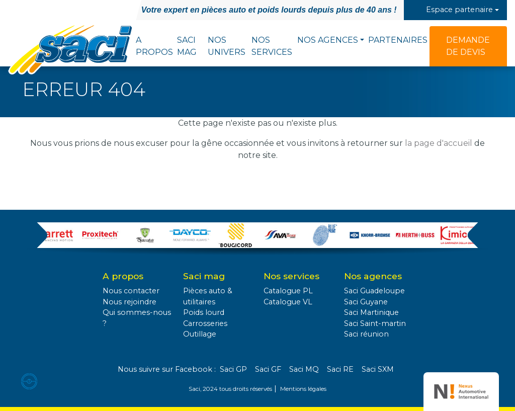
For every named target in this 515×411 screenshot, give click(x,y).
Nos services (271, 46)
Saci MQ (304, 369)
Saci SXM (378, 369)
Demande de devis (468, 46)
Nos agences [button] (327, 40)
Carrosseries (205, 323)
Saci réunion (366, 334)
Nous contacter (131, 290)
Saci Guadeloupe (374, 290)
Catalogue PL (288, 290)
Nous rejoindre (129, 301)
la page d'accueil (438, 143)
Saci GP (233, 369)
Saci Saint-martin (375, 323)
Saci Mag (187, 46)
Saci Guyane (366, 301)
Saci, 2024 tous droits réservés (230, 388)
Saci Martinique (371, 312)
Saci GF (268, 369)
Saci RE (340, 369)
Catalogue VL (288, 301)
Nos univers (226, 46)
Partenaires (397, 40)
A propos (154, 46)
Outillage (199, 334)
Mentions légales (303, 388)
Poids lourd (203, 312)
